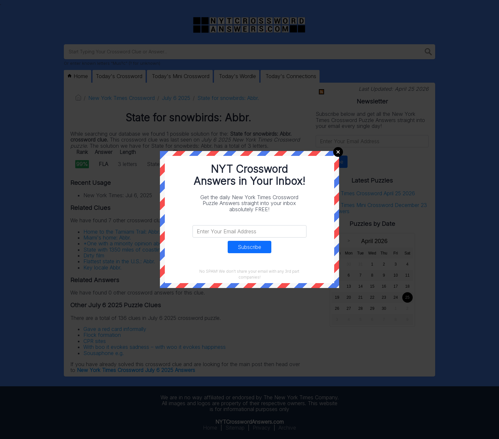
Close (338, 152)
